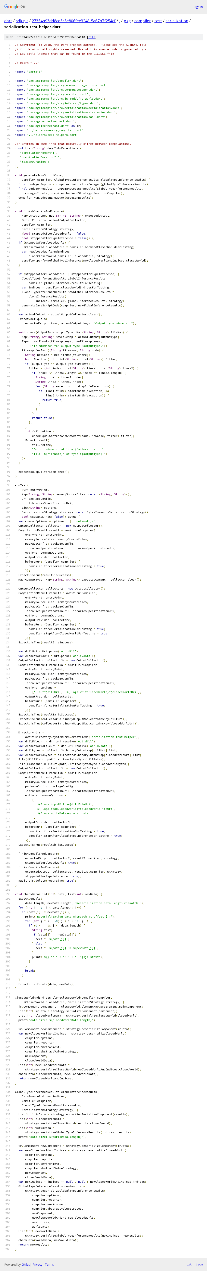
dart (8, 20)
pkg (127, 20)
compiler (142, 20)
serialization (177, 20)
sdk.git (22, 20)
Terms (49, 1264)
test (158, 20)
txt (189, 1264)
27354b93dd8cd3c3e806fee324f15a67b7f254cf (74, 20)
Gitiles (26, 1264)
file (91, 37)
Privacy (37, 1264)
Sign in (198, 7)
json (199, 1264)
